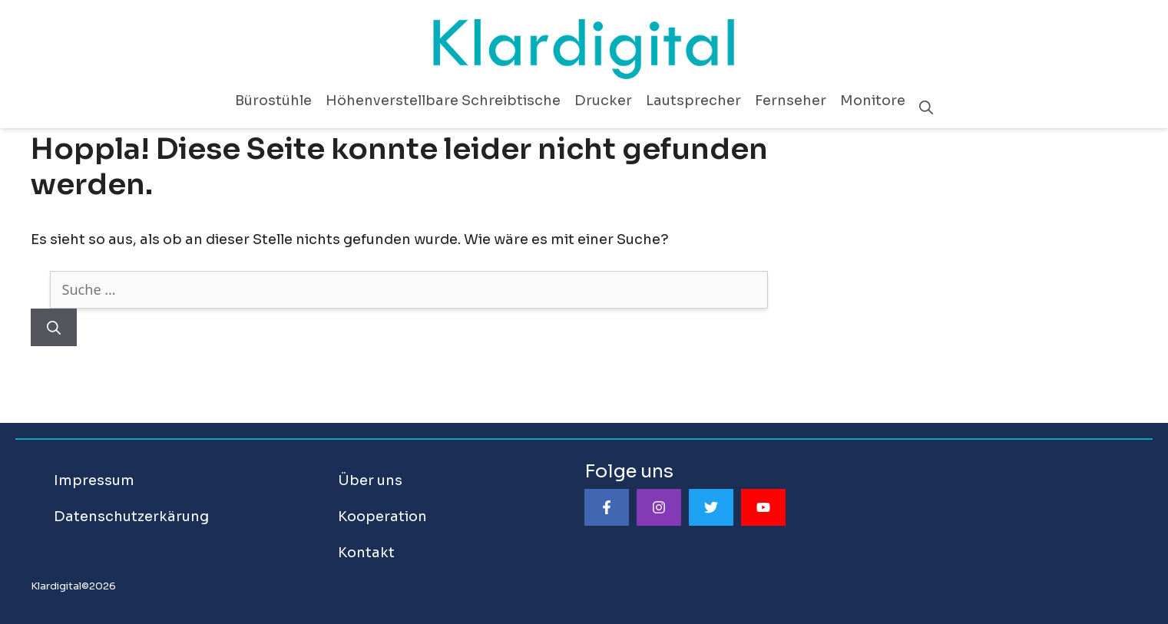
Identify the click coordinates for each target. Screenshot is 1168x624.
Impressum (94, 480)
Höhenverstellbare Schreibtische (443, 100)
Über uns (370, 480)
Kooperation (382, 516)
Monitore (872, 100)
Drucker (603, 100)
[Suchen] (54, 327)
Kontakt (366, 552)
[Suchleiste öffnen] (926, 108)
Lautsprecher (693, 100)
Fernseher (790, 100)
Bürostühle (273, 100)
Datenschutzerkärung (131, 516)
